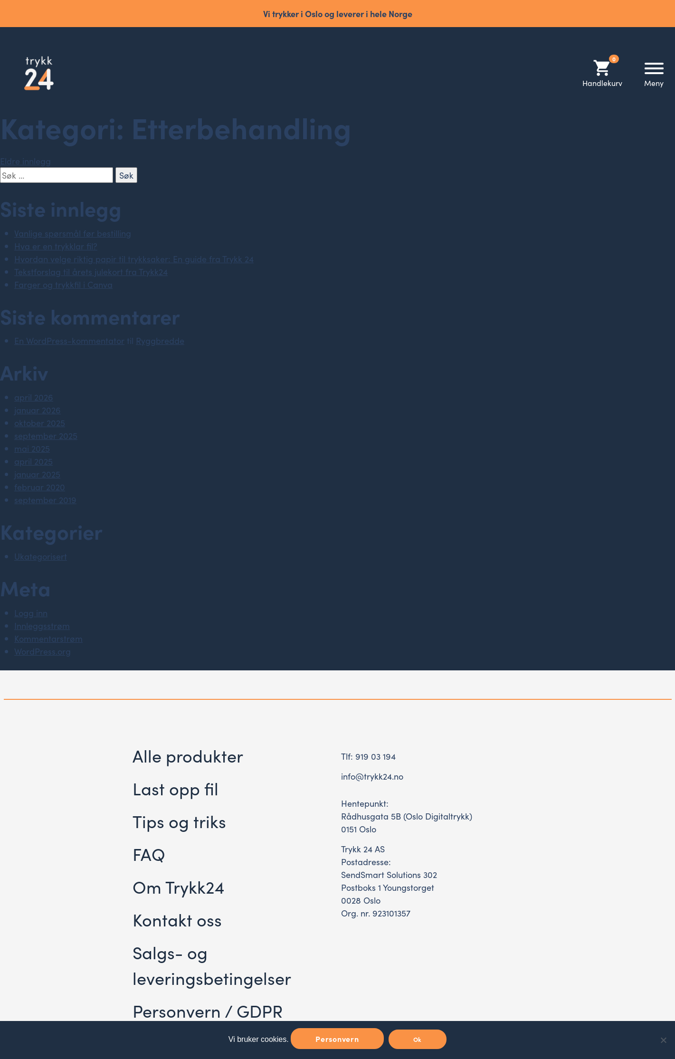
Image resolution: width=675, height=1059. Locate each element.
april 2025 (33, 461)
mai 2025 (32, 448)
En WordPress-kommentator (69, 340)
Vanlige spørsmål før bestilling (72, 233)
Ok (417, 1039)
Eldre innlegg (25, 161)
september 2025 (45, 435)
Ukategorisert (40, 556)
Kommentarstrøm (48, 638)
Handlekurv (602, 73)
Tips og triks (179, 821)
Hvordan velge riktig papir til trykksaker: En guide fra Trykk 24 (134, 259)
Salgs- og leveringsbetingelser (212, 965)
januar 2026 (37, 410)
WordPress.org (42, 651)
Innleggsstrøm (42, 625)
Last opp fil (176, 788)
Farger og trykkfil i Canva (63, 284)
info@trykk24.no (372, 776)
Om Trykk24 (178, 886)
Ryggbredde (160, 340)
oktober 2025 (39, 423)
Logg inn (31, 613)
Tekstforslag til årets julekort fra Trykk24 (91, 271)
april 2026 (33, 397)
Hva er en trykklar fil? (55, 246)
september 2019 (45, 500)
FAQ (149, 853)
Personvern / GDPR (208, 1010)
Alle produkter (188, 755)
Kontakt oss (177, 919)
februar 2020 (39, 487)
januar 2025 (37, 474)
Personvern (337, 1038)
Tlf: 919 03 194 (368, 756)
